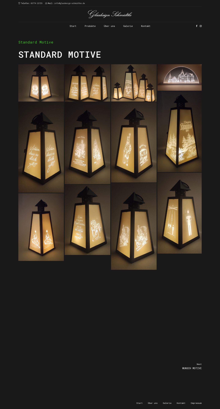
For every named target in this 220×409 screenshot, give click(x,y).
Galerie (128, 25)
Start (73, 25)
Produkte (90, 25)
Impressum (196, 403)
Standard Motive (35, 42)
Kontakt (145, 25)
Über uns (109, 25)
